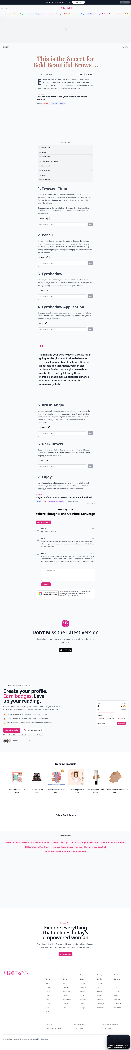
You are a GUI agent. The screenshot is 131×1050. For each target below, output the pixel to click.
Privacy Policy (78, 1028)
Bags (81, 975)
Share (88, 75)
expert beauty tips (90, 842)
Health (48, 991)
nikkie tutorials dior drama (37, 847)
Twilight (82, 1008)
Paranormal (67, 1000)
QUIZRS (93, 105)
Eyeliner (62, 103)
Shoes (15, 14)
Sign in (41, 735)
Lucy (41, 74)
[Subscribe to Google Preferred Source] (48, 593)
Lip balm (46, 103)
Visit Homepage (65, 954)
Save (80, 75)
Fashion (104, 14)
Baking (99, 975)
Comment (46, 584)
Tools (47, 1012)
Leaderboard (101, 723)
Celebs (76, 14)
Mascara (39, 103)
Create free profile (11, 730)
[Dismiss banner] (92, 591)
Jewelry (51, 14)
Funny (4, 14)
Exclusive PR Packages (53, 1028)
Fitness (99, 983)
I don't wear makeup (72, 501)
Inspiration (119, 14)
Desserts (117, 979)
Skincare (65, 1004)
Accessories (50, 975)
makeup (5, 47)
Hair (115, 987)
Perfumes (100, 1000)
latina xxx (75, 842)
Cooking (99, 979)
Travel (65, 1008)
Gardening (83, 987)
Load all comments (43, 522)
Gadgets (38, 14)
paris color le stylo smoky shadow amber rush (65, 851)
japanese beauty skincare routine (67, 847)
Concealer (55, 103)
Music (45, 14)
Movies (111, 14)
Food (9, 14)
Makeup (65, 995)
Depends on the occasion (56, 501)
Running (117, 1000)
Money (82, 995)
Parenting (83, 1000)
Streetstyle (59, 14)
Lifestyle (117, 991)
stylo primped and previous (113, 842)
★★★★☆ (125, 47)
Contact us (49, 1024)
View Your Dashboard (32, 730)
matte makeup (59, 376)
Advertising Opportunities (110, 1024)
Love (47, 995)
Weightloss (23, 14)
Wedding (90, 14)
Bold (45, 501)
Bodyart (83, 14)
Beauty (98, 14)
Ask (90, 224)
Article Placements (80, 1024)
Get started (121, 723)
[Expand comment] (42, 564)
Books (65, 979)
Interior (31, 14)
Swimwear (117, 1004)
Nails (47, 1000)
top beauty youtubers (40, 842)
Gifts (98, 987)
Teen (47, 1008)
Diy (64, 983)
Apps (70, 14)
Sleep (82, 1004)
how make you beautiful (95, 847)
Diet (65, 14)
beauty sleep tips (60, 842)
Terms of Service (107, 1028)
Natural (39, 501)
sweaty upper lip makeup (17, 842)
